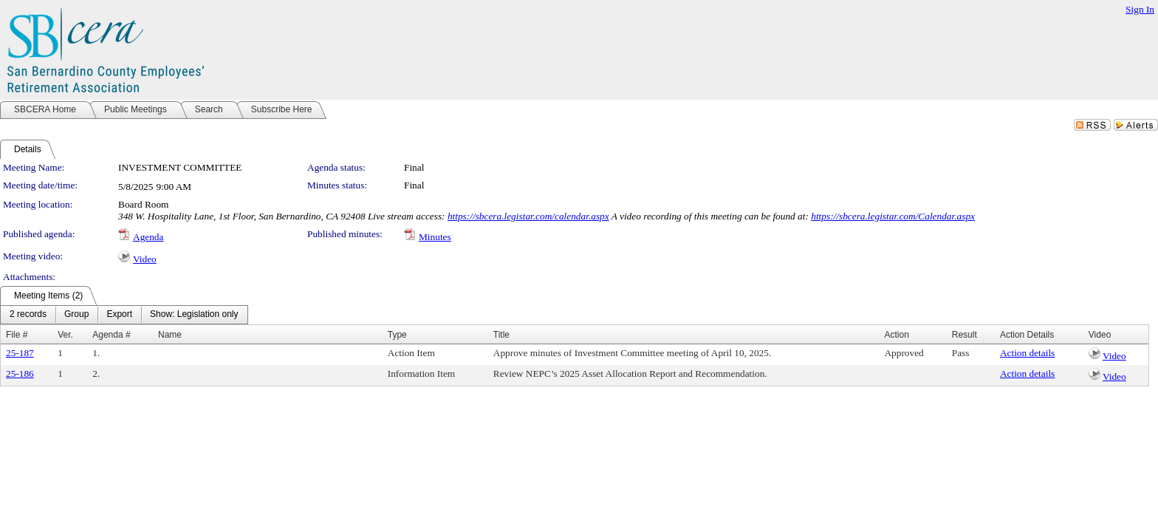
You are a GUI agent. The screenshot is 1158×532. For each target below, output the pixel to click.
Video (145, 259)
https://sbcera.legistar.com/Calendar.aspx (893, 216)
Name (170, 335)
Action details (1027, 352)
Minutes (435, 236)
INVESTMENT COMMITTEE (179, 167)
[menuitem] (28, 315)
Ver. (65, 335)
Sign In (1140, 9)
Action (896, 335)
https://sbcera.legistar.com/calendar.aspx (528, 216)
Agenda (148, 236)
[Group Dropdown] (76, 315)
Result (964, 335)
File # (16, 335)
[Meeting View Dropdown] (194, 315)
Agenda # (111, 335)
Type (397, 335)
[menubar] (124, 314)
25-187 (20, 352)
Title (501, 335)
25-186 (20, 373)
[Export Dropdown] (119, 315)
